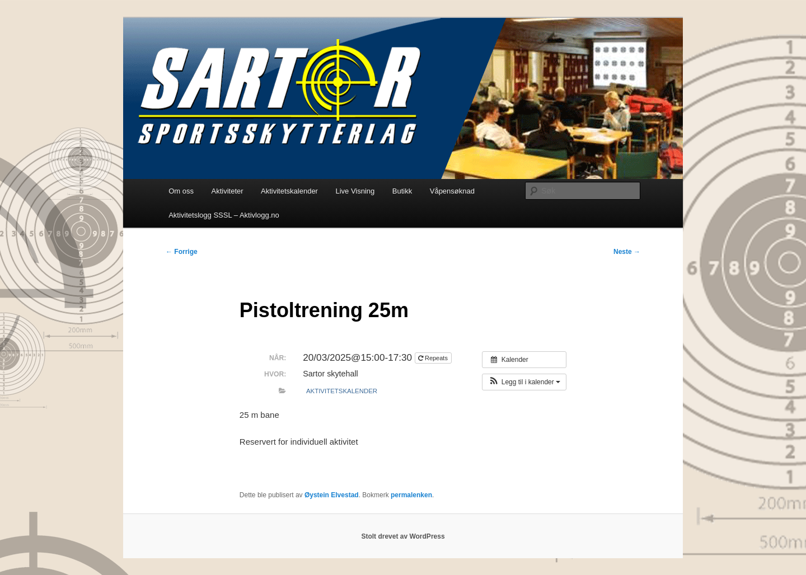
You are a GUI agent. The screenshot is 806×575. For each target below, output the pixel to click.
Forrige (182, 252)
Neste (626, 252)
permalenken (411, 495)
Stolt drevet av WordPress (402, 536)
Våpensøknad (452, 191)
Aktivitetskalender (289, 191)
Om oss (181, 191)
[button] (524, 382)
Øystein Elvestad (331, 495)
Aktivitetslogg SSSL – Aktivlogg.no (223, 215)
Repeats (433, 358)
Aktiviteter (227, 191)
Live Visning (354, 191)
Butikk (402, 191)
